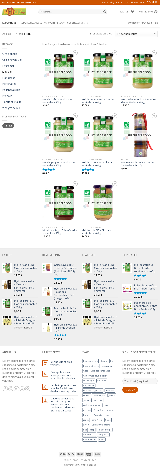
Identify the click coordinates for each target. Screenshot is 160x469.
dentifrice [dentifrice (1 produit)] (101, 380)
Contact (119, 2)
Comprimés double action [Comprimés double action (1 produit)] (95, 375)
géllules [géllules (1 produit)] (87, 400)
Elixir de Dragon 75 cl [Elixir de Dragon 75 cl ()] (92, 390)
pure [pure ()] (107, 415)
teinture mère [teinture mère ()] (89, 439)
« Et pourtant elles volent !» (61, 363)
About (105, 2)
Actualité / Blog (54, 22)
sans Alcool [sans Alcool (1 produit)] (97, 419)
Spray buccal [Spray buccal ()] (89, 434)
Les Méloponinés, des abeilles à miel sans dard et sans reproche (63, 388)
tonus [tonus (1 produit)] (102, 439)
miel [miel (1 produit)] (106, 405)
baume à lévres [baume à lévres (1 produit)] (90, 361)
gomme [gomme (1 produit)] (111, 395)
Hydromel (8, 66)
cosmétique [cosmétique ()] (88, 380)
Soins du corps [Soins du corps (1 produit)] (105, 429)
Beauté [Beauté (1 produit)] (104, 361)
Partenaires (9, 83)
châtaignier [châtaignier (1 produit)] (107, 366)
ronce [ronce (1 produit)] (86, 419)
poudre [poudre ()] (110, 410)
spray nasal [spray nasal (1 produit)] (103, 434)
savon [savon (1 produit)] (86, 424)
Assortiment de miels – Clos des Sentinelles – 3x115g (137, 164)
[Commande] (136, 34)
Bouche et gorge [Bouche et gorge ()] (91, 366)
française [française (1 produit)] (109, 390)
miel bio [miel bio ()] (87, 410)
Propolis (7, 96)
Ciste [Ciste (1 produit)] (85, 370)
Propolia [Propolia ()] (87, 415)
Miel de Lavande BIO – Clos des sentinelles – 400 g (98, 101)
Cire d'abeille (9, 54)
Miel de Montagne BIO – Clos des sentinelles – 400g (59, 232)
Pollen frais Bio (11, 90)
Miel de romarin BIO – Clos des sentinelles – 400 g (98, 164)
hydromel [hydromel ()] (98, 400)
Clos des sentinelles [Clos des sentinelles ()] (100, 370)
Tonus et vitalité (11, 102)
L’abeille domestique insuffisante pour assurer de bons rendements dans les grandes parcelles (62, 404)
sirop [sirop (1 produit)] (92, 429)
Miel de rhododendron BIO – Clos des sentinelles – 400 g (138, 101)
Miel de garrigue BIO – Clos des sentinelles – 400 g (58, 164)
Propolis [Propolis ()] (98, 415)
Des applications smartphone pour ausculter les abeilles (62, 375)
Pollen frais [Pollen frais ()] (99, 410)
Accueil (8, 34)
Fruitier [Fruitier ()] (86, 395)
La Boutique (10, 22)
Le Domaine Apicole (31, 22)
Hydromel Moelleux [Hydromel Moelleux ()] (92, 405)
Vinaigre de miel (11, 108)
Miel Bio (7, 71)
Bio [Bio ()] (111, 361)
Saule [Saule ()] (108, 419)
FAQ (127, 2)
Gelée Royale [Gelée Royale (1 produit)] (99, 395)
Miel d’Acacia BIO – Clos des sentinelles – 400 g (96, 232)
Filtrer (8, 125)
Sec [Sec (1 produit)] (85, 429)
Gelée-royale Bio (12, 59)
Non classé (8, 78)
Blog (112, 2)
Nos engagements (77, 22)
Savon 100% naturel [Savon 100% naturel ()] (101, 424)
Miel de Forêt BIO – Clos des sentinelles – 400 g (57, 101)
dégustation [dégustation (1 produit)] (89, 385)
